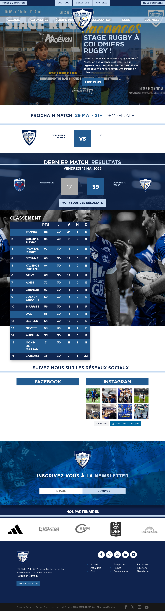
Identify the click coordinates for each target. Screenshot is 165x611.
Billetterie (82, 3)
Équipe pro (64, 20)
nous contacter (28, 584)
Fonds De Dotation (13, 3)
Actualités (38, 20)
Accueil (13, 20)
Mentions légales (106, 607)
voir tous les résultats (82, 202)
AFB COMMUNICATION (84, 607)
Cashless (101, 3)
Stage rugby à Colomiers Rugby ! (111, 44)
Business (152, 20)
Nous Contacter (153, 3)
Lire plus (93, 82)
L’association (100, 20)
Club (126, 20)
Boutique (63, 3)
